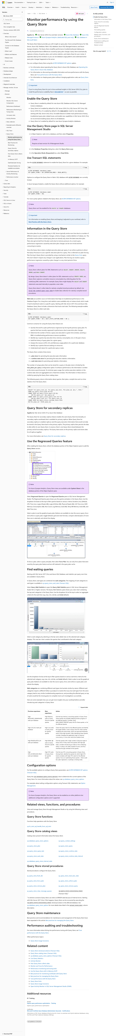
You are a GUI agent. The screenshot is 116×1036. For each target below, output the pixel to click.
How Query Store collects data (40, 963)
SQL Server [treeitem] (7, 23)
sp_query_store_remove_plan (36, 886)
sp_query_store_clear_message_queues (39, 891)
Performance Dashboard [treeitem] (13, 106)
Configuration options (100, 32)
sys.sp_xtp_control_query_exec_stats (41, 291)
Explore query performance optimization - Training (41, 1003)
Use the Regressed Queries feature (101, 26)
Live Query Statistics (37, 958)
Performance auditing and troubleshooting (101, 41)
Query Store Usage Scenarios (40, 941)
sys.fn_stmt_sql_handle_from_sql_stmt (39, 826)
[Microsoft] (3, 2)
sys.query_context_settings (67, 841)
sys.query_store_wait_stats (35, 856)
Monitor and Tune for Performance (41, 966)
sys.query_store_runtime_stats (68, 851)
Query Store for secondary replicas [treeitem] (13, 149)
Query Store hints (36, 981)
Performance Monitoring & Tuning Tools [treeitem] (14, 111)
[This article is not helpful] (110, 51)
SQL (34, 13)
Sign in (112, 2)
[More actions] (87, 13)
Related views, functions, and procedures (102, 35)
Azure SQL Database (72, 35)
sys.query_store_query (65, 846)
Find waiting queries (99, 30)
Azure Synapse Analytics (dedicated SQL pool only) (58, 37)
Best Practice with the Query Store (40, 222)
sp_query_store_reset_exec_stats (69, 876)
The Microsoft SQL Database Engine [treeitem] (13, 41)
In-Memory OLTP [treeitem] (13, 159)
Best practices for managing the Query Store (59, 920)
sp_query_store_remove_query (68, 886)
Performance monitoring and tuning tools (44, 968)
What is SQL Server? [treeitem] (10, 37)
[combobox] (12, 16)
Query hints (78, 255)
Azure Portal (94, 7)
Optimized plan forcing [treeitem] (14, 163)
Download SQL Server (106, 7)
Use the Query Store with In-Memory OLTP (44, 971)
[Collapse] (22, 12)
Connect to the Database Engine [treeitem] (12, 47)
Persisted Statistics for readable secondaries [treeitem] (14, 167)
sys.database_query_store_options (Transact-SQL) (46, 956)
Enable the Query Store (100, 17)
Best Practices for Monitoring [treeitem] (13, 144)
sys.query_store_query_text (35, 851)
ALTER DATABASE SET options (62, 63)
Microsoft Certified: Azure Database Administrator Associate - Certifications (48, 1011)
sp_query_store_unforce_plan (68, 881)
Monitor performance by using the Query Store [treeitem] (15, 138)
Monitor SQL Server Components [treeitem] (12, 102)
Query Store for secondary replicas (55, 436)
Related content (98, 45)
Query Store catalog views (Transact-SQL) (44, 953)
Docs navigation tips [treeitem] (9, 27)
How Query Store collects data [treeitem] (15, 155)
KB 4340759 (59, 92)
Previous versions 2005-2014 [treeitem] (12, 30)
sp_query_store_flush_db (35, 876)
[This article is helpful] (108, 51)
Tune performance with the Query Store (49, 75)
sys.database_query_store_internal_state (39, 861)
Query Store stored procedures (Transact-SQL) (45, 951)
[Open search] (107, 2)
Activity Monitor (36, 961)
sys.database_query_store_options (73, 779)
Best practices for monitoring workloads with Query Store (49, 974)
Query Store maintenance (101, 38)
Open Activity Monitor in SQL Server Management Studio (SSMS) (51, 986)
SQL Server (42, 13)
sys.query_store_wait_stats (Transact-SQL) (56, 583)
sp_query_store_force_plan (35, 881)
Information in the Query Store (102, 19)
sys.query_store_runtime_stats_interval (71, 856)
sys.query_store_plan (33, 846)
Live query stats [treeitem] (11, 115)
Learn (29, 13)
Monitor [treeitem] (9, 97)
